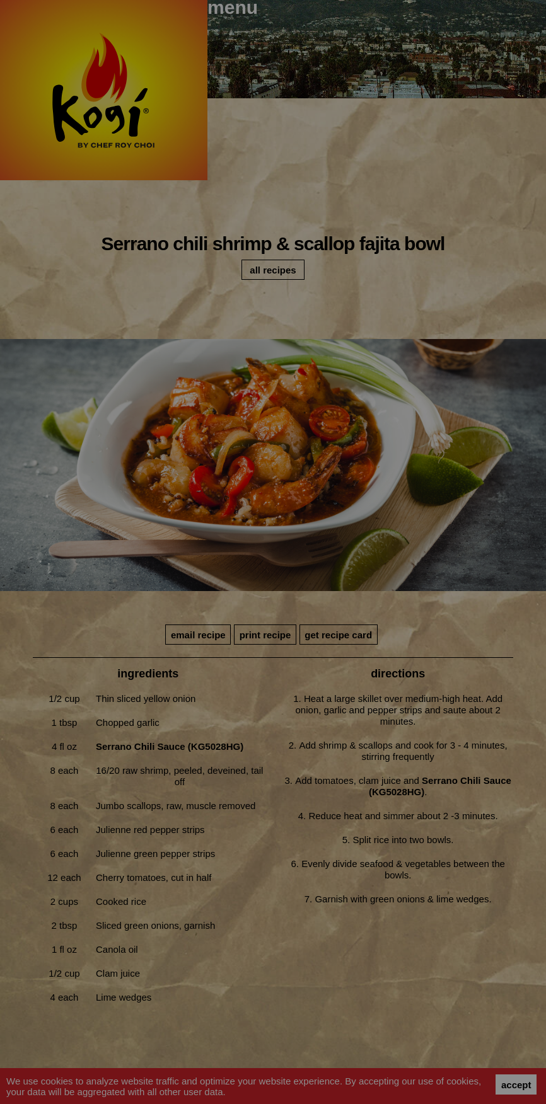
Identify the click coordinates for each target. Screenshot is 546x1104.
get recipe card (338, 635)
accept (516, 1084)
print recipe (265, 635)
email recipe (198, 635)
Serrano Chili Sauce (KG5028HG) (169, 746)
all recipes (273, 270)
